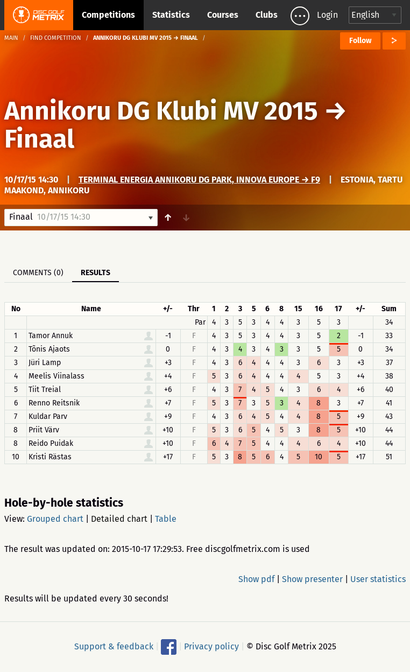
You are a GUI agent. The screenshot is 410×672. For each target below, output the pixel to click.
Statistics (171, 15)
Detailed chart (119, 519)
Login (327, 15)
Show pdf (256, 579)
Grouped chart (55, 519)
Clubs (267, 15)
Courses (222, 15)
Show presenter (312, 579)
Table (165, 519)
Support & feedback (113, 646)
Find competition (55, 37)
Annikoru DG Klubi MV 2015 (161, 111)
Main (11, 37)
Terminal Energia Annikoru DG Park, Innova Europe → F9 (199, 179)
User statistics (378, 579)
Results (95, 272)
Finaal (39, 139)
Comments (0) (38, 272)
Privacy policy (211, 646)
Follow (360, 40)
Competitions (108, 15)
